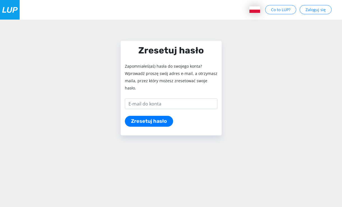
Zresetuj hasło (149, 121)
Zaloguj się (316, 9)
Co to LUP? (280, 9)
